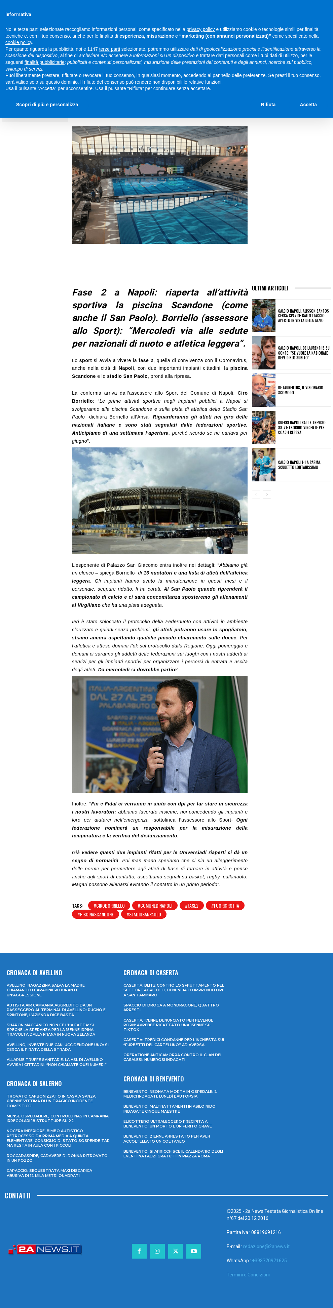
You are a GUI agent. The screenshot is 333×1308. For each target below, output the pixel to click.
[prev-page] (256, 494)
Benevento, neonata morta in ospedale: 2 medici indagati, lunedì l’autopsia (170, 1094)
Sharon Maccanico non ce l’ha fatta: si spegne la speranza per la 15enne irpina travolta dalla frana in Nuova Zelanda (51, 1030)
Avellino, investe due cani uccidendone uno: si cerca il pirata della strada (58, 1047)
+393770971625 (269, 1260)
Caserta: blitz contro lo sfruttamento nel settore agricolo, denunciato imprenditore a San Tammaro (173, 990)
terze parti (109, 49)
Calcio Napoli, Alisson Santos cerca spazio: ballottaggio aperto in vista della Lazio (303, 315)
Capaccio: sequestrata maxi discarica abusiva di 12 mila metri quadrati (49, 1173)
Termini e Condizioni (248, 1274)
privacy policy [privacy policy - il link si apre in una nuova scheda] (201, 29)
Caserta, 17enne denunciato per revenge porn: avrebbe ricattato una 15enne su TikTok (168, 1025)
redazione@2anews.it (266, 1246)
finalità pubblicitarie (45, 62)
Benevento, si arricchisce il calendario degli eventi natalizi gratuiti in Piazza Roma (173, 1153)
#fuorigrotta (225, 905)
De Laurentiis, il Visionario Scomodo (300, 390)
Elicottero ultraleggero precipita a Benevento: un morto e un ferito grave (167, 1123)
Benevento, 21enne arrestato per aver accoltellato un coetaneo (166, 1138)
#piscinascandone (95, 914)
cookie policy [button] (18, 42)
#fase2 (191, 905)
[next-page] (267, 494)
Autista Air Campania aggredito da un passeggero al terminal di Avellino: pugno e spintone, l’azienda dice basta (56, 1010)
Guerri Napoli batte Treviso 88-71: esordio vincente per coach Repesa (302, 427)
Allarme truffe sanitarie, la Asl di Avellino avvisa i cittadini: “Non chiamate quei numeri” (57, 1062)
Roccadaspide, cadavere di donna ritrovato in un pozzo (57, 1158)
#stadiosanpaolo (143, 914)
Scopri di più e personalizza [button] (47, 104)
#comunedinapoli (155, 905)
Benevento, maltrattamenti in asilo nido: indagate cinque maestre (170, 1108)
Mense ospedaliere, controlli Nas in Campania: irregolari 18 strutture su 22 (58, 1118)
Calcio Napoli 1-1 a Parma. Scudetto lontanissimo (299, 465)
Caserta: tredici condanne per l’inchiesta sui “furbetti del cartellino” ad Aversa (173, 1042)
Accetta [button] (308, 104)
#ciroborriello (109, 905)
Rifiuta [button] (268, 104)
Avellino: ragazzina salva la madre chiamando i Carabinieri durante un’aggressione (46, 990)
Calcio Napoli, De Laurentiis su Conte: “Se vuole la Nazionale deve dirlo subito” (304, 352)
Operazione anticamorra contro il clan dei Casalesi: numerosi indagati (172, 1057)
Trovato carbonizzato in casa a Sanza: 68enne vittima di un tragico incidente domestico (52, 1101)
